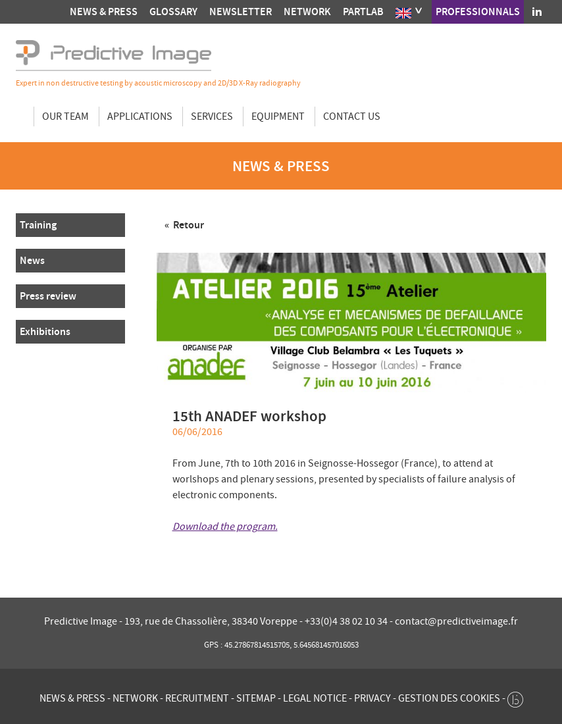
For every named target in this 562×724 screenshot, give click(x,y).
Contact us (351, 116)
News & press (104, 11)
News (32, 260)
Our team (65, 116)
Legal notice (315, 698)
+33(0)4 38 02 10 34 (347, 621)
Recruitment (197, 698)
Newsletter (240, 11)
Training (38, 225)
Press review (48, 296)
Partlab (363, 11)
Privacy (372, 698)
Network (307, 11)
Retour (187, 225)
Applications (139, 116)
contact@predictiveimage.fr (456, 621)
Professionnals (478, 11)
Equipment (278, 116)
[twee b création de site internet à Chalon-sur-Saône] (515, 696)
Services (212, 116)
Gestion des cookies (449, 698)
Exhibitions (45, 331)
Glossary (173, 11)
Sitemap (256, 698)
